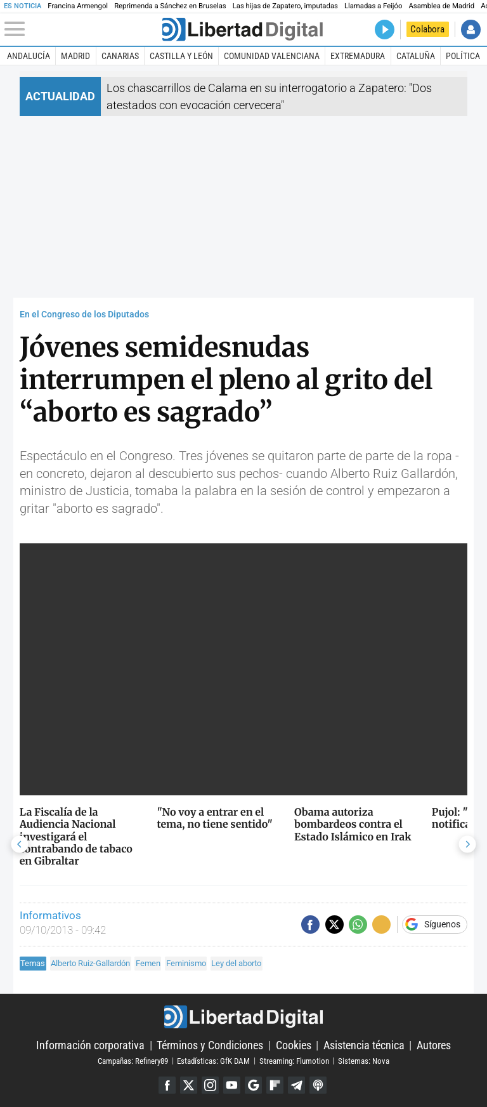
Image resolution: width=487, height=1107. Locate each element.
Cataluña (415, 56)
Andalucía (28, 56)
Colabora (427, 29)
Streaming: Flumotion (294, 1060)
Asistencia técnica (364, 1045)
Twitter (188, 1085)
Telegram (296, 1085)
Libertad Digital (243, 1016)
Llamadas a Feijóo (373, 6)
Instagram (210, 1085)
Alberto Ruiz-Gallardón (90, 963)
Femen (148, 963)
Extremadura (357, 56)
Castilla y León (181, 56)
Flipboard (274, 1085)
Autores (434, 1045)
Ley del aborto (236, 963)
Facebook (167, 1085)
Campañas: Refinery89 (133, 1060)
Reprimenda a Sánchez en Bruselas (170, 6)
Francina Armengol (78, 6)
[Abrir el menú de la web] (82, 29)
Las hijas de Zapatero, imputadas (285, 6)
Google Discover (253, 1085)
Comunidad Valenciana (272, 56)
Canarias (120, 56)
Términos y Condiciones (210, 1045)
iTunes (318, 1085)
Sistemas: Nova (363, 1060)
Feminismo (186, 963)
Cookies (293, 1045)
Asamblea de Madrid (441, 6)
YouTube (231, 1085)
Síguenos (442, 924)
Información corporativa (90, 1045)
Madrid (75, 56)
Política (463, 56)
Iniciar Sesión (471, 29)
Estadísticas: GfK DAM (213, 1060)
